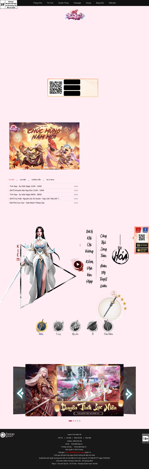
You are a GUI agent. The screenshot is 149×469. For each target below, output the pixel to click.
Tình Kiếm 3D (75, 15)
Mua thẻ (142, 250)
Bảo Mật (88, 438)
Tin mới (11, 180)
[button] (128, 394)
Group (88, 3)
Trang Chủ (37, 3)
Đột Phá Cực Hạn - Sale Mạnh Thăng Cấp (27, 203)
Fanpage (77, 3)
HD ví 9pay (50, 180)
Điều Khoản (78, 438)
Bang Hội (100, 3)
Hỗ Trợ (60, 438)
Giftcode (112, 3)
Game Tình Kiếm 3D (74, 434)
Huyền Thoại (63, 3)
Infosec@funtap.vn (80, 447)
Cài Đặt (68, 438)
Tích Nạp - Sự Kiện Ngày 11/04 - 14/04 (26, 186)
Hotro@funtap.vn (76, 444)
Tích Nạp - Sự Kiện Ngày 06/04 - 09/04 (26, 195)
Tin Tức (50, 3)
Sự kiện (23, 180)
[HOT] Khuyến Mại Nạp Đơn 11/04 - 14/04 (27, 190)
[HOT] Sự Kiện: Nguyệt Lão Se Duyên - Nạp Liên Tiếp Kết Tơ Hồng (36, 199)
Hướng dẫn (36, 180)
